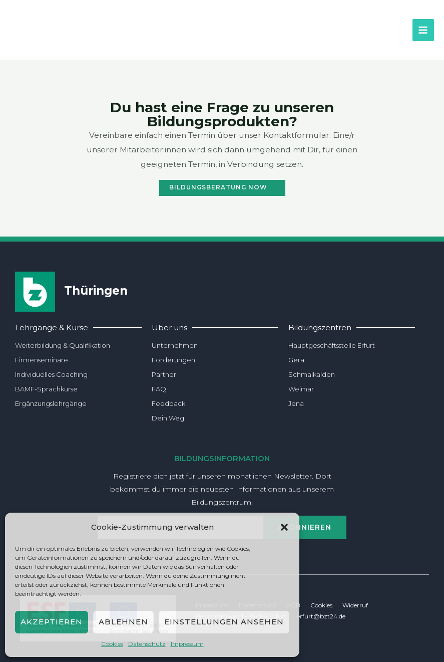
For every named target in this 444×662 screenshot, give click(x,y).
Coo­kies (112, 643)
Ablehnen (123, 621)
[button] (284, 527)
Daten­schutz (147, 643)
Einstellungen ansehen (224, 621)
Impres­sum (187, 643)
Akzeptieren (52, 621)
